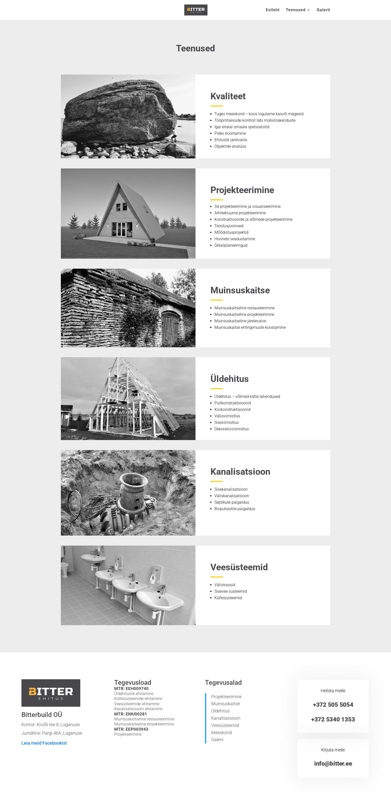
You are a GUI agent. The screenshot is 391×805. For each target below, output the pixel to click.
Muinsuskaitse (225, 703)
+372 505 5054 (333, 704)
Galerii (323, 10)
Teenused (295, 10)
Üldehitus (220, 710)
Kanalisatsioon (225, 718)
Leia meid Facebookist (44, 743)
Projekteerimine (226, 696)
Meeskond (221, 732)
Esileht (273, 10)
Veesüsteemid (225, 725)
